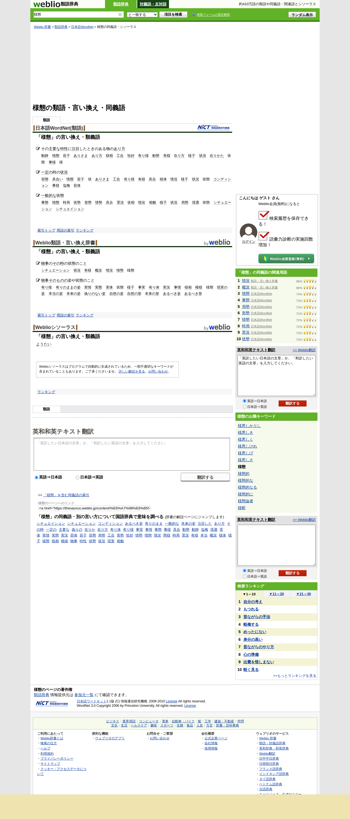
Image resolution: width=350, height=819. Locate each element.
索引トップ (46, 230)
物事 (45, 263)
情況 (173, 179)
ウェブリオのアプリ (110, 738)
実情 (87, 287)
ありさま (81, 156)
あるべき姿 (172, 294)
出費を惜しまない (258, 662)
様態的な (245, 480)
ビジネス (112, 721)
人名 (199, 725)
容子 (66, 156)
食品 (189, 725)
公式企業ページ (216, 738)
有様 (166, 156)
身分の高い (252, 639)
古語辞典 (265, 789)
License (171, 701)
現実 (111, 541)
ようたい (43, 344)
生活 (124, 725)
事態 (44, 202)
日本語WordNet (82, 26)
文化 (114, 725)
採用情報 (211, 748)
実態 (98, 287)
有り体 (154, 287)
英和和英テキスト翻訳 (63, 431)
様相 (109, 156)
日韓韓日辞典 (269, 763)
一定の (46, 172)
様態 (45, 541)
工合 (120, 156)
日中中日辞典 (269, 758)
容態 (44, 179)
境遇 (195, 202)
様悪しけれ (247, 446)
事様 (52, 162)
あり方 (119, 148)
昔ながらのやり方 (258, 647)
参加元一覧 (84, 695)
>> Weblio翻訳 (304, 350)
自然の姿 (116, 294)
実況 (166, 287)
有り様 (143, 156)
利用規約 (47, 753)
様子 (191, 156)
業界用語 (129, 721)
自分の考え (252, 601)
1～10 (249, 594)
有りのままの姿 (68, 287)
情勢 (98, 202)
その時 (58, 263)
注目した (205, 523)
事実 (141, 287)
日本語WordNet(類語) (59, 128)
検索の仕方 (48, 743)
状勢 (77, 202)
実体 (109, 287)
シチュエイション (70, 209)
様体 (163, 179)
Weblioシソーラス (55, 327)
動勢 (155, 156)
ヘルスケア (139, 725)
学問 (240, 721)
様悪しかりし (249, 425)
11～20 (276, 594)
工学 (208, 721)
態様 (166, 535)
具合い (57, 179)
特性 (64, 148)
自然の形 (134, 294)
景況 (120, 202)
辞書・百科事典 (227, 725)
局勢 (184, 202)
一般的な (48, 195)
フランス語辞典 (270, 769)
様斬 (242, 508)
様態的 (243, 473)
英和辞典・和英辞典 (274, 748)
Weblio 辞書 (42, 26)
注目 (75, 148)
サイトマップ (50, 763)
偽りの (77, 529)
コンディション (110, 523)
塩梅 (66, 185)
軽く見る (251, 669)
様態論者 (245, 501)
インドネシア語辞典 (274, 773)
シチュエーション (55, 270)
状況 (202, 156)
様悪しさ (245, 460)
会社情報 (211, 743)
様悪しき (245, 432)
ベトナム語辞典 (270, 784)
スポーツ (166, 725)
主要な (54, 148)
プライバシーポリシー (56, 758)
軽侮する (251, 624)
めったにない (254, 632)
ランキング (85, 230)
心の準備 (251, 654)
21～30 (303, 594)
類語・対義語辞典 (272, 743)
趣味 (153, 725)
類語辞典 (121, 4)
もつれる (251, 609)
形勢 (88, 202)
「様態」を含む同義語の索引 (66, 495)
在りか (89, 529)
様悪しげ (245, 453)
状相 (131, 202)
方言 (209, 725)
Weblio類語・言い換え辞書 (65, 243)
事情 (177, 287)
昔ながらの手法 (256, 617)
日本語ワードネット (91, 701)
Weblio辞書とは (51, 738)
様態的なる (247, 487)
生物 (180, 725)
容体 (77, 185)
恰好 (131, 156)
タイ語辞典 (267, 779)
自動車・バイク (183, 721)
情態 (55, 156)
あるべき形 (193, 294)
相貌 (152, 202)
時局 (66, 202)
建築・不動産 (224, 721)
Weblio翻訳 (267, 753)
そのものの (58, 280)
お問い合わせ (158, 371)
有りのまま (154, 523)
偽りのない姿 (95, 294)
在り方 (179, 156)
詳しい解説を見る (132, 371)
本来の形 (152, 294)
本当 (204, 535)
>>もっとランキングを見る (294, 676)
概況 (98, 270)
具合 (152, 179)
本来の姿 (73, 294)
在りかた (217, 156)
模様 (198, 287)
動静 (44, 156)
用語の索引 (65, 230)
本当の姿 (56, 294)
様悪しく (245, 439)
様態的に (245, 494)
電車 (165, 721)
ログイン (248, 242)
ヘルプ (45, 748)
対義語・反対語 (153, 4)
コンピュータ (149, 721)
